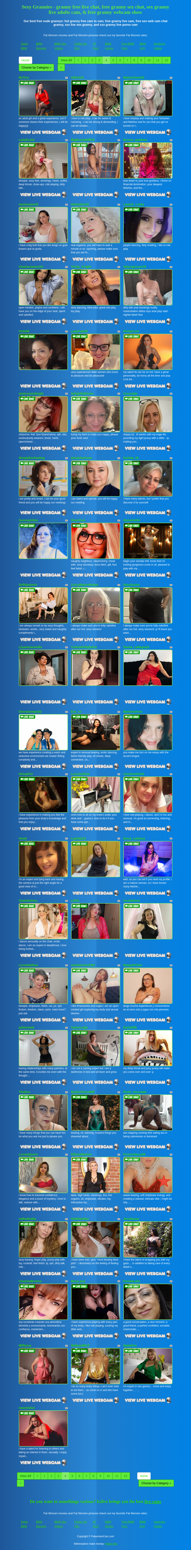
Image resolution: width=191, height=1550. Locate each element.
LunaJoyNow (80, 774)
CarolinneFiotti (133, 774)
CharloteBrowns (30, 1281)
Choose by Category (36, 67)
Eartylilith (130, 1027)
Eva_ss (76, 711)
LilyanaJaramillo (30, 647)
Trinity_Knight (81, 266)
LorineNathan (28, 965)
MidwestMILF (80, 1345)
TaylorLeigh (79, 1027)
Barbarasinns (132, 711)
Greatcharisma (81, 458)
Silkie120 (77, 77)
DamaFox (130, 1345)
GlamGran (78, 520)
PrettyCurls (131, 331)
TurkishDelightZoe (84, 647)
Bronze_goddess (135, 140)
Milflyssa (25, 1345)
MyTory (24, 77)
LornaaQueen (28, 1154)
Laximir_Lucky (133, 204)
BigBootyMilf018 (83, 140)
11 (157, 60)
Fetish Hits (111, 1543)
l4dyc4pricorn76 (134, 266)
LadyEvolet (27, 140)
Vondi (23, 838)
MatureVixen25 (133, 77)
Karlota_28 (131, 458)
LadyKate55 (79, 331)
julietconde (27, 1027)
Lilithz (75, 900)
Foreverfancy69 (134, 1154)
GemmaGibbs (28, 520)
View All (66, 60)
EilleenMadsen (81, 1154)
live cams (152, 1501)
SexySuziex (131, 584)
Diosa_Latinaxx (134, 838)
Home (25, 60)
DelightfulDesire (82, 393)
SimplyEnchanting (32, 458)
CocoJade (130, 393)
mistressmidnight (31, 393)
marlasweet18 (28, 204)
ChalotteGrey (28, 900)
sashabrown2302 (83, 965)
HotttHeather (80, 1219)
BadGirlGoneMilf (83, 1092)
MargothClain (132, 965)
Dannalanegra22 (30, 711)
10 (149, 60)
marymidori (27, 1408)
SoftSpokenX (28, 584)
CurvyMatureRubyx (84, 584)
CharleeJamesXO (31, 266)
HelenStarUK (80, 204)
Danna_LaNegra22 (136, 647)
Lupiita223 (78, 838)
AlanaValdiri (131, 520)
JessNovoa (131, 1219)
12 (166, 60)
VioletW (24, 331)
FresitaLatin (131, 1281)
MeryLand (78, 1281)
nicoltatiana (131, 900)
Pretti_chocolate (135, 1092)
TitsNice (24, 1092)
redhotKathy (27, 1219)
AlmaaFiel (26, 774)
